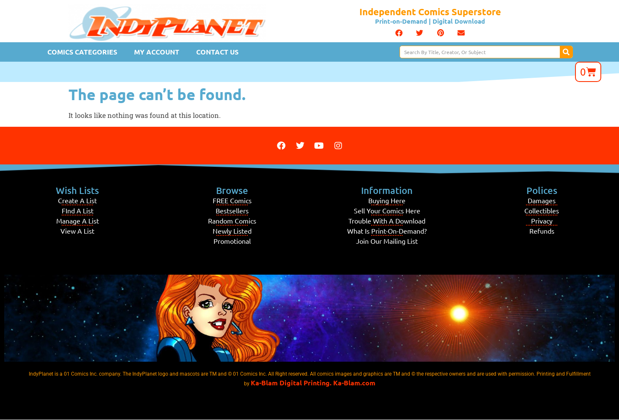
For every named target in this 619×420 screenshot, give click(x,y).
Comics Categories (82, 51)
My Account (156, 51)
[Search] (566, 52)
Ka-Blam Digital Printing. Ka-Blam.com (313, 382)
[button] (398, 33)
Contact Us (217, 51)
